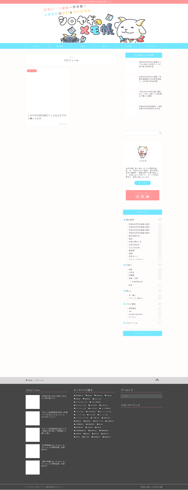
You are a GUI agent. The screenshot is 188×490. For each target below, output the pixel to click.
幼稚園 (145, 276)
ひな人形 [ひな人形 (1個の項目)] (93, 405)
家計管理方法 (145, 236)
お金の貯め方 (145, 245)
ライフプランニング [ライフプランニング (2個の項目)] (82, 418)
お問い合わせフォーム (53, 487)
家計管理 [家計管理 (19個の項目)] (79, 427)
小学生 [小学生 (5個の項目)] (90, 427)
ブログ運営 (128, 46)
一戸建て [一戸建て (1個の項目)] (95, 418)
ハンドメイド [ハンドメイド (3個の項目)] (80, 415)
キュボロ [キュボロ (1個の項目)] (93, 408)
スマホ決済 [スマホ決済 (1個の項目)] (92, 412)
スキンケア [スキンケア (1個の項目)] (79, 412)
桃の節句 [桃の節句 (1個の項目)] (93, 431)
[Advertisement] (142, 353)
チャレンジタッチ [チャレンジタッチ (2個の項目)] (105, 412)
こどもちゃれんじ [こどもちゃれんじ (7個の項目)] (81, 402)
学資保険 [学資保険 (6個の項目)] (91, 424)
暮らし (105, 46)
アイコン (145, 317)
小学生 (145, 273)
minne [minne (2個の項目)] (109, 395)
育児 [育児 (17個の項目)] (96, 434)
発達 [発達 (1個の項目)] (87, 434)
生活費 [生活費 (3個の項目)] (78, 434)
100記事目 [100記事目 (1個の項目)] (79, 395)
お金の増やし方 (145, 242)
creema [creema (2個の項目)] (99, 395)
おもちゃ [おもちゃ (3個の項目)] (97, 399)
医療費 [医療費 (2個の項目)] (78, 421)
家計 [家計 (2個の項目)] (101, 424)
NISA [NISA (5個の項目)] (78, 399)
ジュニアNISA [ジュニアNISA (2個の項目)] (105, 408)
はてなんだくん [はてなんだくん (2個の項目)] (81, 405)
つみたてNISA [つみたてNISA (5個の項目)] (96, 402)
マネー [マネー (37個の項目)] (92, 415)
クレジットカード (145, 259)
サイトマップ (151, 46)
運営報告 (145, 309)
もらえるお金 (145, 248)
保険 (145, 254)
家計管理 (59, 46)
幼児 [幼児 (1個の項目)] (99, 427)
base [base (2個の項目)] (89, 395)
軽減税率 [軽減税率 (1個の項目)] (107, 437)
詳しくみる (142, 183)
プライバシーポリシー (35, 487)
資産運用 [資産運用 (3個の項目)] (96, 437)
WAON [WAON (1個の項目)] (87, 399)
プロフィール (144, 323)
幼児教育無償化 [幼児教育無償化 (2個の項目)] (81, 431)
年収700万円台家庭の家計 (145, 230)
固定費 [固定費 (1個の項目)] (88, 421)
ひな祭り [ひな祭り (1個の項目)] (104, 405)
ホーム (37, 46)
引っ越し (145, 295)
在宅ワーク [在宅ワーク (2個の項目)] (99, 421)
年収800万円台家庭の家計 (145, 227)
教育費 (145, 251)
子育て (82, 46)
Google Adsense (145, 314)
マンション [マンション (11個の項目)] (103, 415)
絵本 (145, 285)
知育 (145, 270)
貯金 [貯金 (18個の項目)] (86, 437)
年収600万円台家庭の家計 (145, 233)
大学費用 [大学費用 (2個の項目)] (110, 421)
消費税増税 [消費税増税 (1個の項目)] (105, 431)
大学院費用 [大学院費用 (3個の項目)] (79, 424)
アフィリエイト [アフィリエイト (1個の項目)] (81, 408)
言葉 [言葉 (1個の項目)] (78, 437)
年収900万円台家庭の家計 (145, 224)
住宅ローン (145, 257)
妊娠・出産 (145, 278)
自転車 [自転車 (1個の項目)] (105, 434)
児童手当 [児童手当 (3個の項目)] (106, 418)
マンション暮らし (145, 298)
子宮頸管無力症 (137, 282)
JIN (145, 311)
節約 (145, 239)
